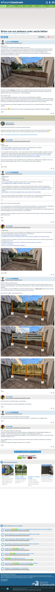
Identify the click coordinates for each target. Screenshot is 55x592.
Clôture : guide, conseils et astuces (20, 477)
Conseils (27, 6)
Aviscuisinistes (51, 6)
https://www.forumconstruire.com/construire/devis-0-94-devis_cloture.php (21, 134)
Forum (2, 6)
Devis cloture (5, 476)
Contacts (14, 587)
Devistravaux (34, 6)
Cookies (24, 588)
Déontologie (51, 587)
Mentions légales (29, 587)
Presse (46, 587)
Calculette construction (37, 587)
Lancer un (21, 451)
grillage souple (38, 288)
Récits (11, 6)
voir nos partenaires (4, 580)
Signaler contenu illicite (21, 587)
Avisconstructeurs (42, 6)
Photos (19, 6)
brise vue (13, 90)
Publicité (14, 588)
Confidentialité (19, 588)
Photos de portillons (47, 476)
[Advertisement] (27, 506)
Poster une (34, 451)
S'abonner (51, 37)
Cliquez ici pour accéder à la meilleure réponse (13, 118)
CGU (44, 587)
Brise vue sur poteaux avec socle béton (24, 31)
